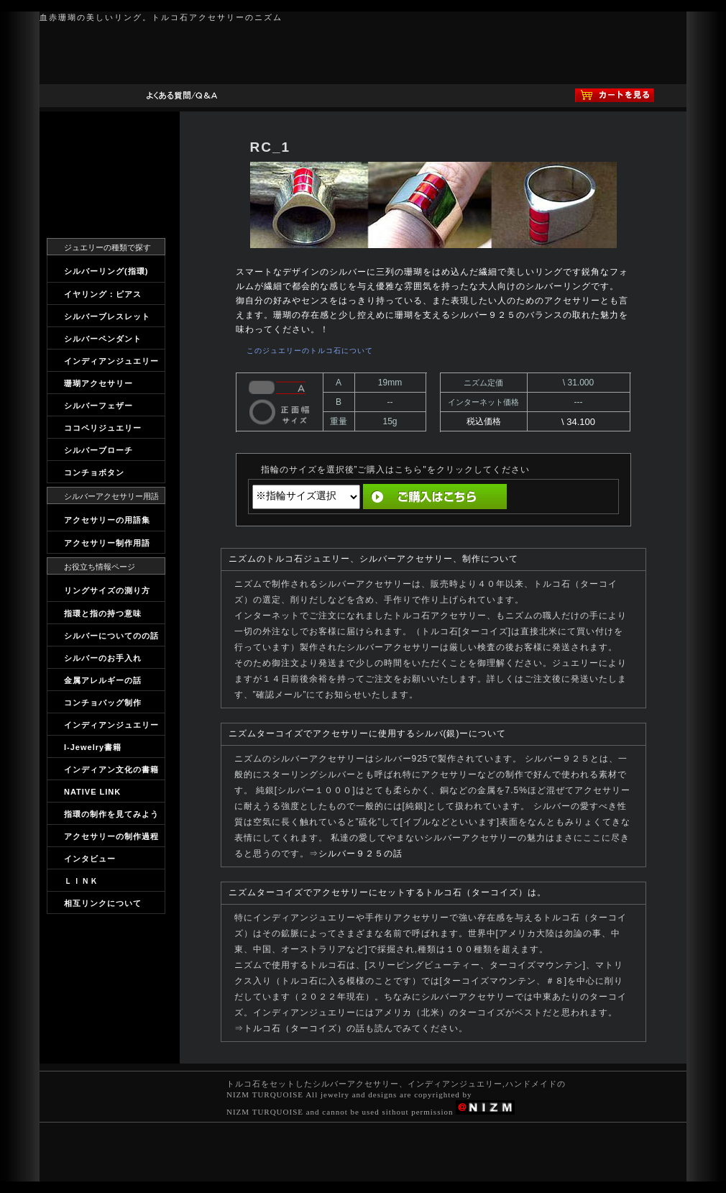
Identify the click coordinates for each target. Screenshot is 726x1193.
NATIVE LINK (92, 791)
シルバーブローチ (98, 450)
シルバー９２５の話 (360, 854)
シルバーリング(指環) (106, 271)
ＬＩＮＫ (81, 881)
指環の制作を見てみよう (111, 814)
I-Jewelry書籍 (92, 747)
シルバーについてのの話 (111, 635)
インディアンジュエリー (111, 361)
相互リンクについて (103, 903)
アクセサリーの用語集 (107, 520)
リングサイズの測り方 (107, 590)
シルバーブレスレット (107, 316)
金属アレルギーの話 (103, 680)
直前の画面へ (561, 496)
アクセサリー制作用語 (107, 543)
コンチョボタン (94, 472)
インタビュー (90, 858)
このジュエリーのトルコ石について (310, 351)
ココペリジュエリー (103, 428)
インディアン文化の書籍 (111, 769)
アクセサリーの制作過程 (111, 836)
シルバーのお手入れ (103, 658)
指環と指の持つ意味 (103, 613)
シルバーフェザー (98, 405)
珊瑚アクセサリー (98, 383)
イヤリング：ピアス (103, 294)
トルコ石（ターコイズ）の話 (304, 1028)
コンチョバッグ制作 (103, 702)
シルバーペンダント (103, 338)
